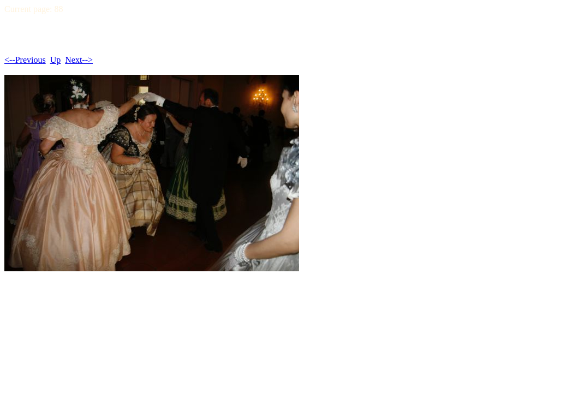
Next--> (79, 59)
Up (55, 59)
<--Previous (25, 59)
